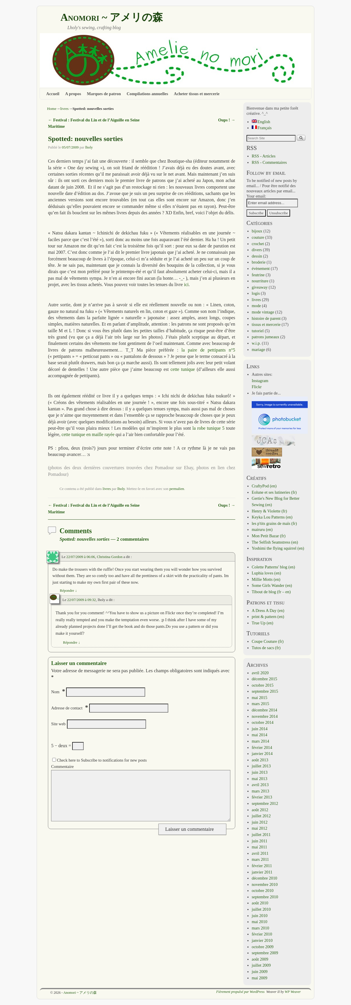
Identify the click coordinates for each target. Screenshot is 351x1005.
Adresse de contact (66, 708)
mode (256, 305)
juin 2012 (260, 822)
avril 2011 (260, 853)
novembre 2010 (265, 884)
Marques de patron (104, 93)
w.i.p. (256, 343)
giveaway (260, 287)
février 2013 (262, 797)
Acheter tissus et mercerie (196, 93)
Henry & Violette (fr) (269, 511)
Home (51, 108)
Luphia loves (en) (266, 573)
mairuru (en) (262, 529)
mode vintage (263, 312)
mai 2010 (259, 921)
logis (256, 293)
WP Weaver (293, 992)
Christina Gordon (109, 557)
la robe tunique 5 (209, 428)
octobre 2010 (263, 890)
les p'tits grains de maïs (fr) (274, 523)
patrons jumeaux (265, 337)
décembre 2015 (264, 679)
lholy (89, 147)
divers (257, 249)
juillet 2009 (261, 965)
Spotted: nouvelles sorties (85, 138)
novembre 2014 (265, 716)
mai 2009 (259, 978)
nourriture (260, 281)
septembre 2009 (265, 952)
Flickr (257, 386)
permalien (176, 489)
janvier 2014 (262, 753)
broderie (259, 262)
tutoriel (258, 330)
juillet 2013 (261, 766)
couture (258, 237)
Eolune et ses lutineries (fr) (274, 492)
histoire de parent (266, 318)
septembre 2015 (265, 691)
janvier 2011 (262, 872)
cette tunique (183, 369)
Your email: (256, 196)
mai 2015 (259, 697)
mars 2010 (260, 928)
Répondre (68, 591)
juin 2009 (260, 971)
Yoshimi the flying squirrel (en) (278, 548)
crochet (258, 243)
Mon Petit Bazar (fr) (268, 536)
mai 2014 (259, 734)
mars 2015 (260, 703)
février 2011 (262, 865)
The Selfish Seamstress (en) (275, 542)
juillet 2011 (261, 834)
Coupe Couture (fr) (267, 641)
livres (64, 108)
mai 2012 (259, 828)
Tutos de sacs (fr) (266, 647)
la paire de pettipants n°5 (208, 349)
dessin (257, 256)
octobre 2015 (263, 685)
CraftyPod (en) (264, 486)
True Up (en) (262, 623)
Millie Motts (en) (266, 579)
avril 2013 (260, 784)
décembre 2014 (264, 710)
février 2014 (262, 747)
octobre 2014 (263, 722)
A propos (73, 93)
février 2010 (262, 934)
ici (186, 284)
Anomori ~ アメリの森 (111, 17)
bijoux (257, 231)
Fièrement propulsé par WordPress (240, 992)
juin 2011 (259, 841)
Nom (55, 692)
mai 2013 (259, 778)
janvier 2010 (262, 940)
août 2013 (260, 760)
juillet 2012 (261, 816)
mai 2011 (259, 847)
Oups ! (226, 120)
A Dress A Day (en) (268, 610)
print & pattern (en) (268, 616)
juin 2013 (260, 772)
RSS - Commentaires (269, 162)
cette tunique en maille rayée (87, 434)
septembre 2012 (265, 803)
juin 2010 (260, 915)
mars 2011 (260, 859)
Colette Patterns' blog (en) (273, 567)
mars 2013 (260, 791)
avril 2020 (260, 672)
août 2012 (260, 809)
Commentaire (62, 766)
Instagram (260, 380)
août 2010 (260, 903)
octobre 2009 (263, 946)
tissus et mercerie (266, 324)
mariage (258, 349)
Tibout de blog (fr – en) (271, 591)
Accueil (52, 93)
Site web (58, 724)
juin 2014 (260, 728)
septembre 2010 (265, 897)
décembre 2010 (264, 878)
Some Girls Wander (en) (272, 585)
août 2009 (260, 959)
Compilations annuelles (147, 93)
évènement (261, 268)
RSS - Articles (263, 156)
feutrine (258, 275)
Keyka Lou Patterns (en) (272, 517)
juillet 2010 (261, 909)
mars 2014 (260, 741)
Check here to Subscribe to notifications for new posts (99, 760)
